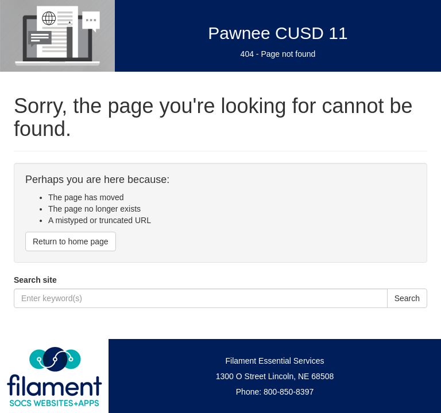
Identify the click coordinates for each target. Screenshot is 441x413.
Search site (35, 280)
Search (407, 298)
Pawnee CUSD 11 (277, 33)
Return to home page (71, 241)
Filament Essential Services (275, 360)
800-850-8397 (289, 391)
